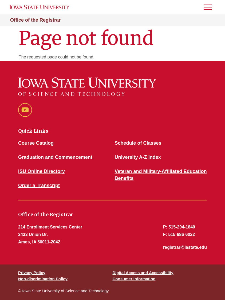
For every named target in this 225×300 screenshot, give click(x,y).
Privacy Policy (31, 272)
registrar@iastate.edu (185, 247)
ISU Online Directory (41, 171)
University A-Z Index (138, 157)
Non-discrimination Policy (43, 279)
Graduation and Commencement (55, 157)
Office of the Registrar (35, 20)
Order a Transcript (39, 185)
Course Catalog (36, 143)
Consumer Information (134, 279)
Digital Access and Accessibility (143, 272)
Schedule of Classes (138, 143)
